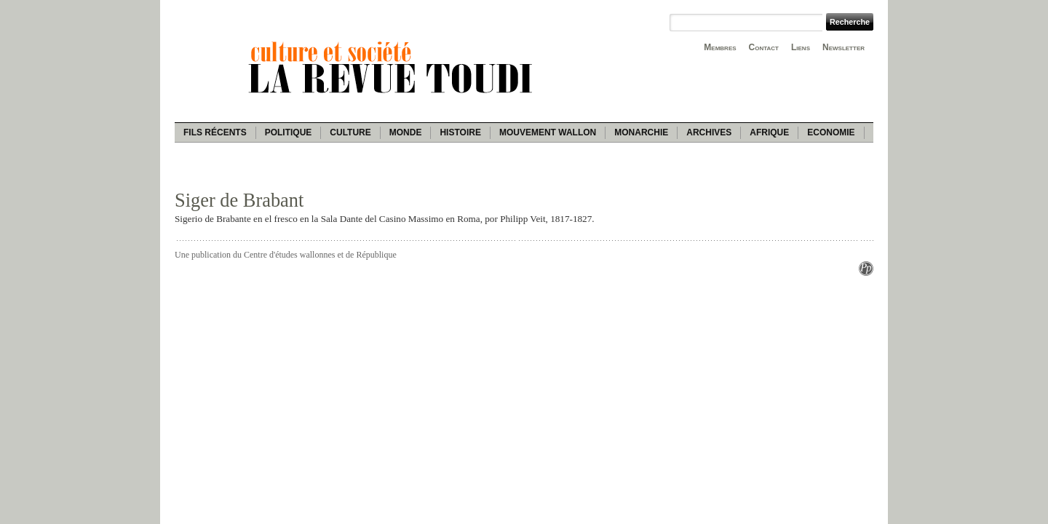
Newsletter (843, 47)
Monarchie (641, 132)
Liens (800, 47)
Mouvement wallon (547, 132)
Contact (764, 47)
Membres (720, 47)
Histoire (460, 132)
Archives (708, 132)
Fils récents (215, 132)
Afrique (769, 132)
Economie (830, 132)
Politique (288, 132)
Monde (405, 132)
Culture (350, 132)
